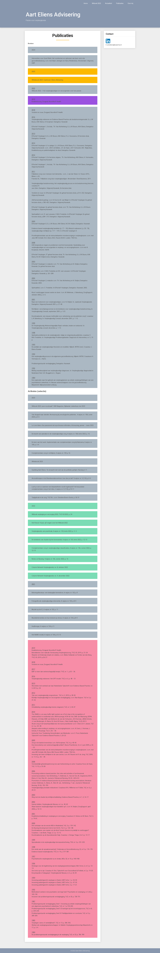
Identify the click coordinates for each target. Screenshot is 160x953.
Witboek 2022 (96, 3)
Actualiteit (108, 3)
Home (86, 3)
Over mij (130, 3)
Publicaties (119, 3)
